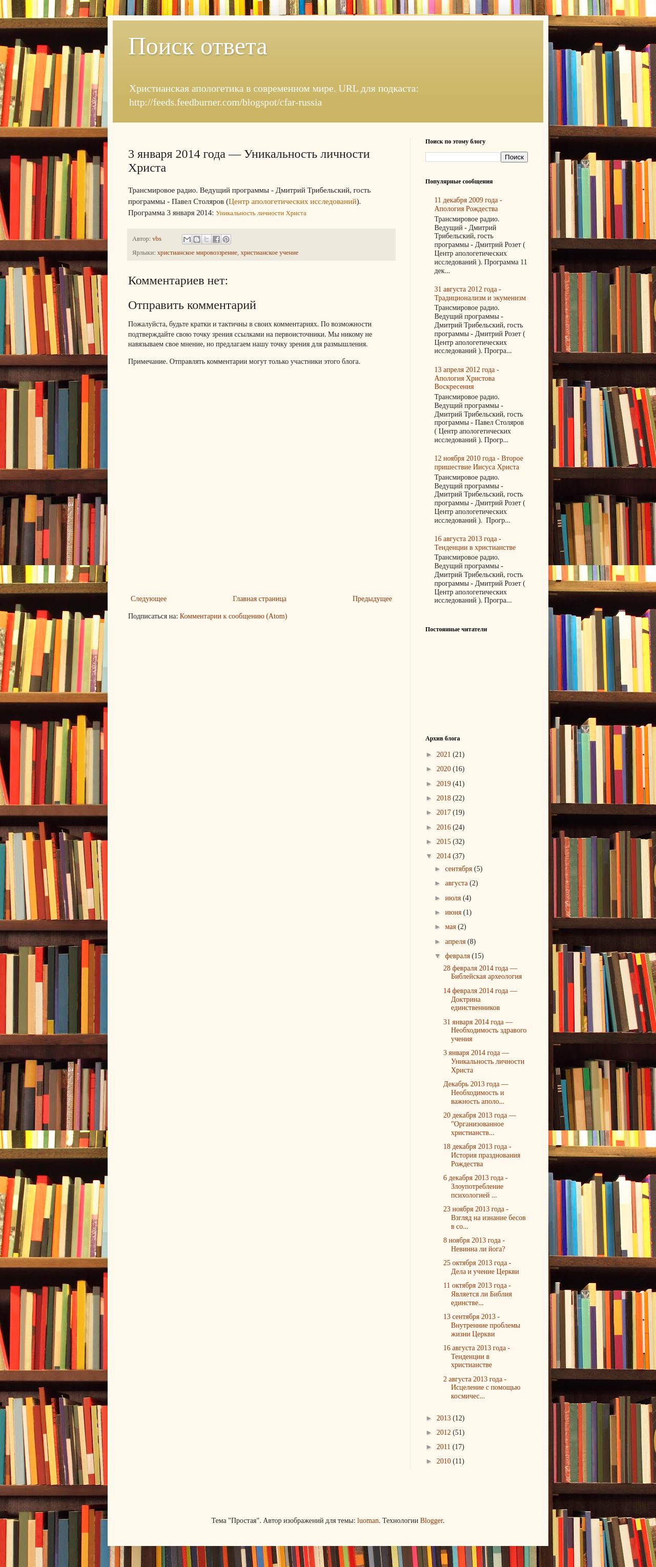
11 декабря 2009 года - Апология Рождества (468, 204)
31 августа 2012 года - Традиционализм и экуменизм (480, 293)
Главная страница (259, 599)
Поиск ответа (198, 45)
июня (454, 912)
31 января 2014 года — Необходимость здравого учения (485, 1030)
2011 (445, 1447)
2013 (445, 1418)
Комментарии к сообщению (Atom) (234, 616)
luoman (368, 1520)
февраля (458, 956)
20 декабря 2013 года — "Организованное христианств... (479, 1124)
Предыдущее (372, 599)
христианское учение (269, 252)
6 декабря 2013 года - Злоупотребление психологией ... (475, 1186)
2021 (445, 754)
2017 (445, 812)
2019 (445, 784)
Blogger (431, 1520)
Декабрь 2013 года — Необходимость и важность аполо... (475, 1092)
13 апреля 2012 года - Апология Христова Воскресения (467, 378)
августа (457, 883)
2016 (445, 827)
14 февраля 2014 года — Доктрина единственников (480, 999)
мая (451, 927)
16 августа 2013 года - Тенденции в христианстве (475, 543)
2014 (445, 856)
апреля (456, 941)
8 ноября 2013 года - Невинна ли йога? (474, 1244)
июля (454, 898)
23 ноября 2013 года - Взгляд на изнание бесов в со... (484, 1217)
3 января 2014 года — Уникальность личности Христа (483, 1061)
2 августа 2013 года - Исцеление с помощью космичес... (481, 1387)
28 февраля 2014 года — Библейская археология (482, 972)
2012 (445, 1432)
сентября (459, 869)
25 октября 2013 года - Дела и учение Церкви (481, 1267)
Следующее (149, 599)
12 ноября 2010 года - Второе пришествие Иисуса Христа (479, 463)
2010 (445, 1461)
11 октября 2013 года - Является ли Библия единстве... (477, 1294)
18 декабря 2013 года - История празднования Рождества (481, 1155)
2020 (445, 769)
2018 (445, 798)
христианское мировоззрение (197, 252)
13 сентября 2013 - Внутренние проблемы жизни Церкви (481, 1325)
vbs (157, 238)
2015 (445, 842)
